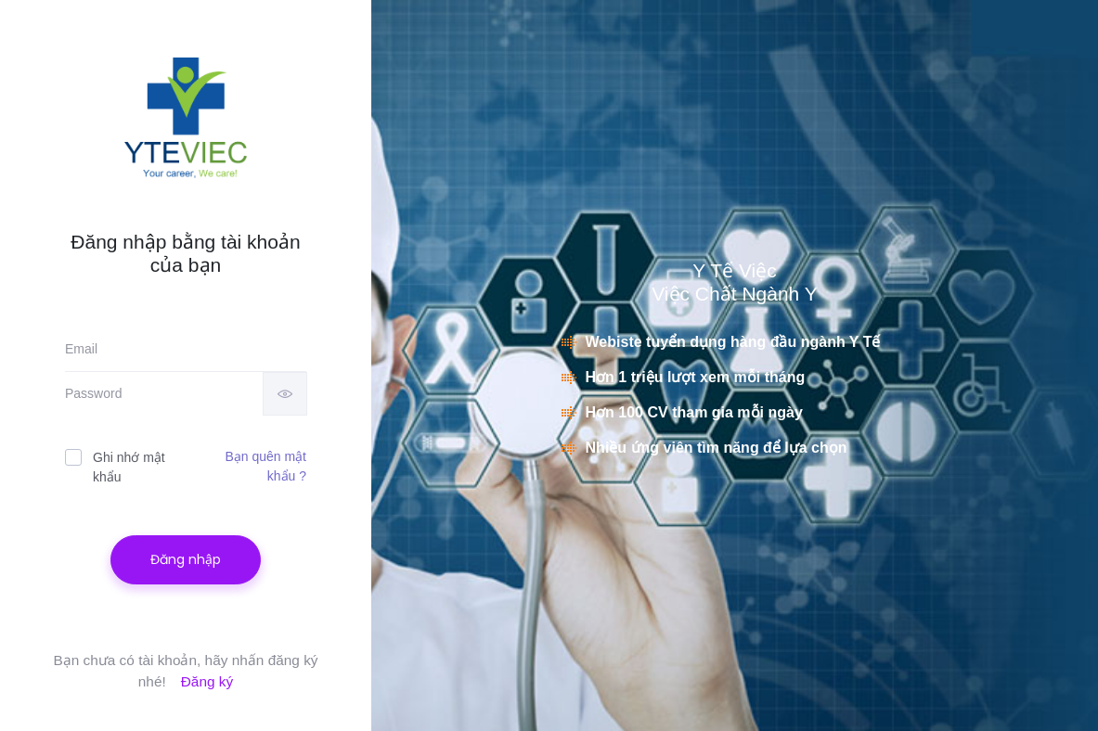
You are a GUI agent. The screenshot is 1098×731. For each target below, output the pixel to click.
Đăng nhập (185, 559)
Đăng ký (207, 681)
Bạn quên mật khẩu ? (265, 466)
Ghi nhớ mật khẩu (115, 466)
